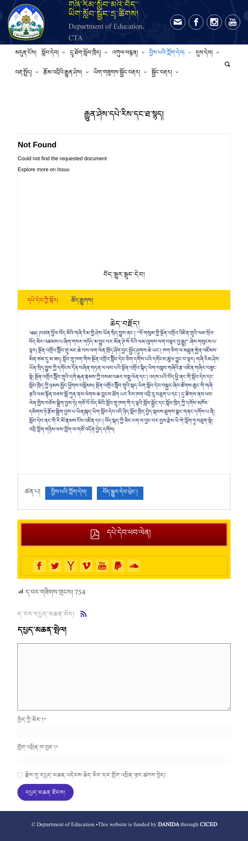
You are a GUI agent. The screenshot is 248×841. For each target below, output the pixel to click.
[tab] (43, 302)
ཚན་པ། (32, 493)
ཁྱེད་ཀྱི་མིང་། (31, 719)
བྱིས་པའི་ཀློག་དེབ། (68, 493)
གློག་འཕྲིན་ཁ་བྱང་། (37, 747)
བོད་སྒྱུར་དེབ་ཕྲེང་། (120, 493)
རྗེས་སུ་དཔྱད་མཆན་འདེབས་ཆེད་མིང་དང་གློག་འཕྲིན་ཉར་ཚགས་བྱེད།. (96, 775)
